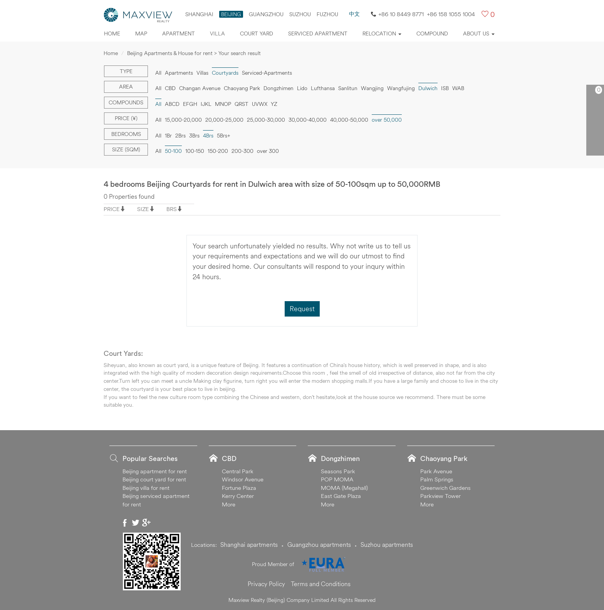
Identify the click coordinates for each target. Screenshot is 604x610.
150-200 (218, 150)
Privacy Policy (266, 584)
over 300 (268, 150)
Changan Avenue (199, 88)
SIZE (143, 209)
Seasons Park (338, 471)
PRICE (112, 209)
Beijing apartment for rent (154, 471)
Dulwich (428, 88)
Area (126, 86)
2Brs (180, 135)
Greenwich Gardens (445, 487)
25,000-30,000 (266, 119)
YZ (274, 104)
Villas (202, 72)
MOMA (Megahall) (344, 487)
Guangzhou (266, 14)
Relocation (381, 33)
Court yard (256, 33)
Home (112, 33)
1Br (168, 135)
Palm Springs (436, 479)
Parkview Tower (440, 495)
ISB (445, 88)
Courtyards (225, 72)
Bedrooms (126, 134)
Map (141, 33)
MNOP (223, 104)
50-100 (173, 150)
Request (302, 308)
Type (126, 71)
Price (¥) (126, 118)
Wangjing (372, 88)
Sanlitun (347, 88)
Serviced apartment (317, 33)
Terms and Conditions (321, 584)
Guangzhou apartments (319, 544)
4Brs (208, 135)
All (158, 72)
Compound (432, 33)
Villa (217, 33)
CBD (170, 88)
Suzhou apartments (387, 544)
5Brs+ (223, 135)
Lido (302, 88)
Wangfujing (401, 88)
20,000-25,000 (224, 119)
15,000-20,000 (183, 119)
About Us (479, 33)
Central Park (237, 471)
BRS (171, 209)
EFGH (190, 104)
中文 (354, 13)
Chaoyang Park (242, 88)
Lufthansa (323, 88)
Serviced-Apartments (267, 72)
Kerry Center (238, 495)
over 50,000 (387, 119)
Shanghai (199, 14)
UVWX (259, 104)
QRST (241, 104)
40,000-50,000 (349, 119)
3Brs (194, 135)
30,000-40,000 (308, 119)
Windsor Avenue (242, 479)
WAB (458, 88)
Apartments (179, 72)
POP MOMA (337, 479)
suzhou (300, 14)
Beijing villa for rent (145, 487)
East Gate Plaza (341, 495)
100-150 (194, 150)
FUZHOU (327, 14)
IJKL (206, 104)
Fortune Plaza (239, 487)
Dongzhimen (278, 88)
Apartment (178, 33)
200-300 (242, 150)
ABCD (172, 104)
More (228, 504)
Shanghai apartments (249, 544)
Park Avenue (436, 471)
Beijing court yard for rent (154, 479)
